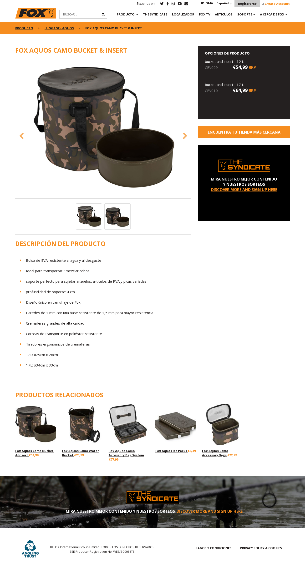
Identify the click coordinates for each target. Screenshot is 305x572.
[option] (103, 128)
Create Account (277, 3)
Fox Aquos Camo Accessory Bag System (126, 453)
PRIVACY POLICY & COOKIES (261, 548)
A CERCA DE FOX (272, 14)
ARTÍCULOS (224, 14)
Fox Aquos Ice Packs (171, 451)
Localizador (183, 14)
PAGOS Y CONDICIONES (214, 548)
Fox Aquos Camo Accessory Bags (215, 453)
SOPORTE (244, 14)
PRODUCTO (126, 14)
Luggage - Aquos (59, 28)
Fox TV (204, 14)
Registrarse (247, 3)
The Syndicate (155, 14)
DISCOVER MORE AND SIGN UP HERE (244, 189)
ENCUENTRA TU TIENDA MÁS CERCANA (244, 132)
